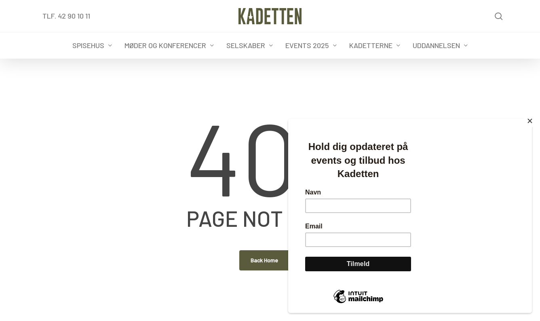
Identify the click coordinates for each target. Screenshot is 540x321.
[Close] (530, 121)
